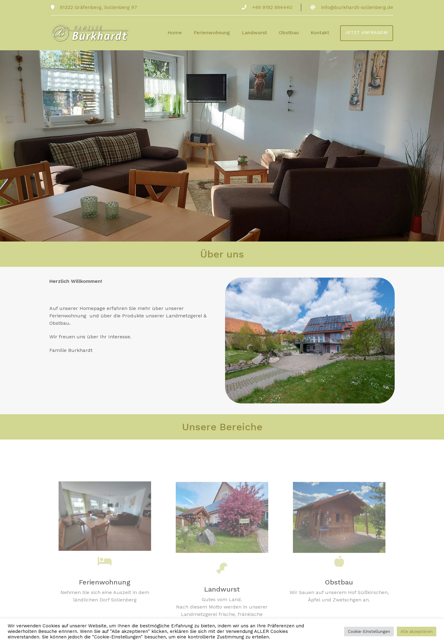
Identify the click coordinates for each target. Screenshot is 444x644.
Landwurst (254, 32)
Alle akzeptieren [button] (417, 631)
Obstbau (289, 32)
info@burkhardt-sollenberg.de (357, 7)
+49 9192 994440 (272, 7)
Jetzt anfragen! (366, 32)
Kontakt (319, 32)
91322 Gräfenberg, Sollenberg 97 (97, 7)
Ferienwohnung (212, 32)
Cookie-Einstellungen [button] (369, 631)
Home (174, 32)
